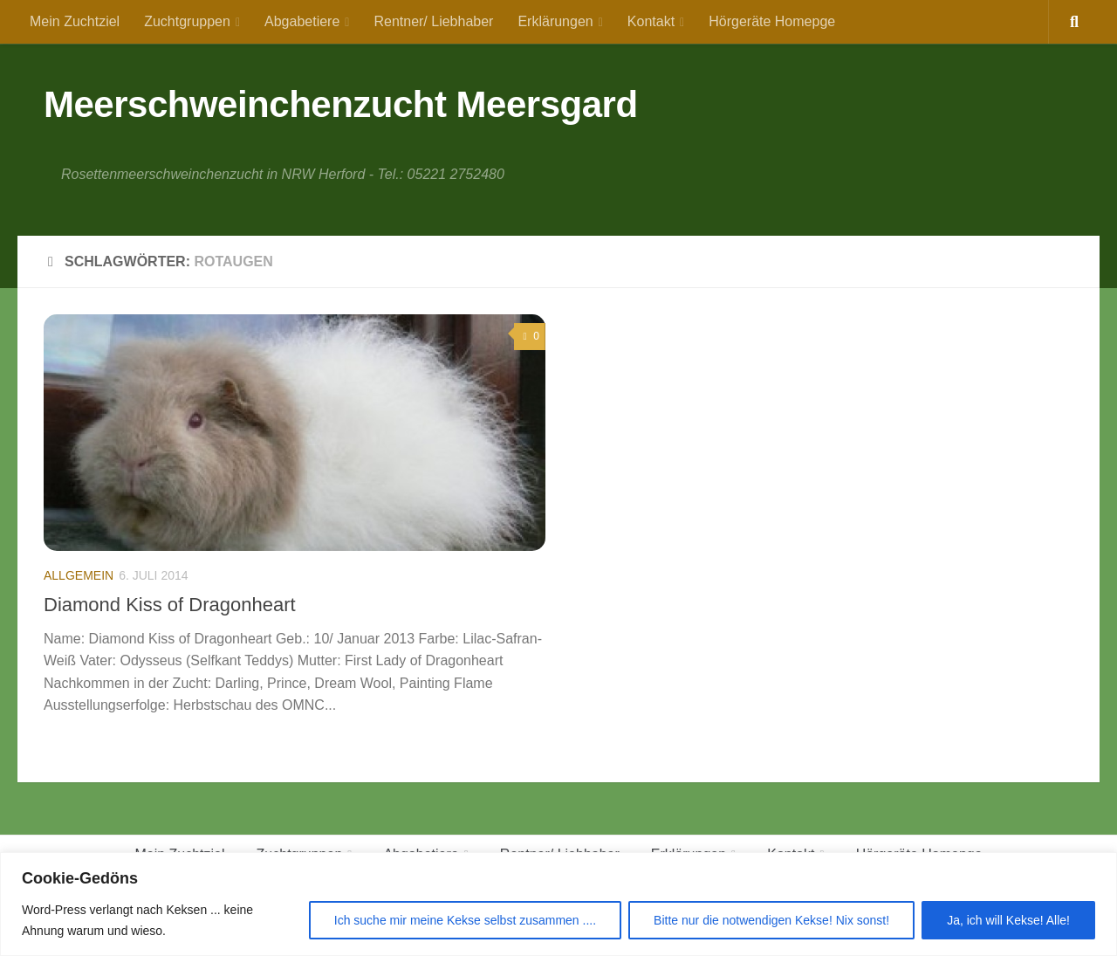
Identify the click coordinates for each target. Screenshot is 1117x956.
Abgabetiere (301, 21)
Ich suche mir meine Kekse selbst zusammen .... (465, 920)
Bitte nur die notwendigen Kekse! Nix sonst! (771, 920)
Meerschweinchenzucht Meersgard (341, 104)
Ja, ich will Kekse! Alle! (1008, 920)
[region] (558, 904)
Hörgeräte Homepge (772, 21)
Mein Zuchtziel (75, 21)
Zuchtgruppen (187, 21)
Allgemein (78, 575)
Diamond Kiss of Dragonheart (170, 605)
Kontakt (651, 21)
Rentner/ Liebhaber (433, 21)
